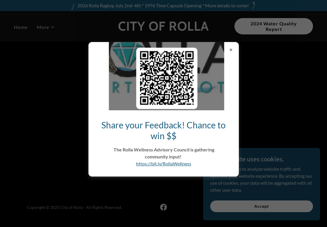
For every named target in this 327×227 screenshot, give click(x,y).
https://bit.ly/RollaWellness (163, 163)
